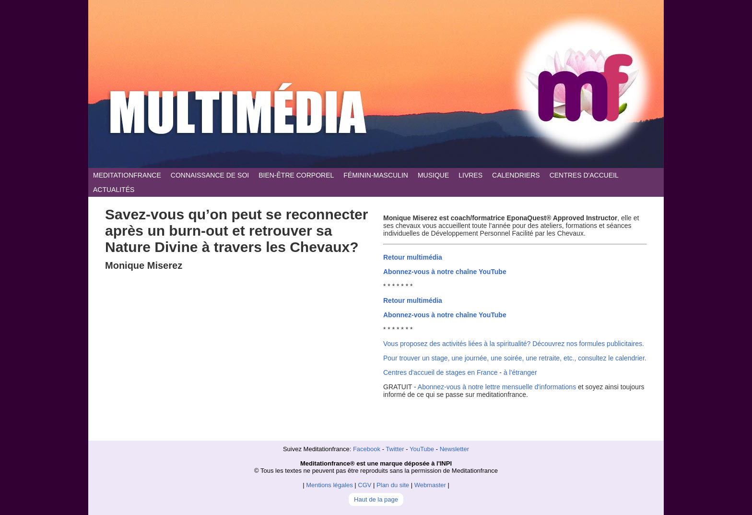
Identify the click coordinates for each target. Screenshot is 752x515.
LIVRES (470, 175)
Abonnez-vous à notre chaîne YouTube (444, 271)
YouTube (422, 449)
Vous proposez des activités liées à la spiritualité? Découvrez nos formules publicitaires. (513, 343)
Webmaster (430, 485)
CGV (364, 485)
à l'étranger (520, 372)
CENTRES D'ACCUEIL (584, 175)
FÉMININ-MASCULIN (375, 175)
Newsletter (454, 449)
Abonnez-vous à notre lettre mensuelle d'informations (497, 387)
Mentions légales (329, 485)
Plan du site (392, 485)
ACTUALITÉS (113, 189)
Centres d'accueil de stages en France (440, 372)
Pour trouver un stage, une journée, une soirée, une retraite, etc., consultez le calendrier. (514, 358)
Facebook (366, 449)
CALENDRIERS (516, 175)
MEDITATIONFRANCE (127, 175)
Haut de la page (376, 499)
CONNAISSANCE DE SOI (210, 175)
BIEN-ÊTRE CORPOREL (296, 175)
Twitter (395, 449)
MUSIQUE (433, 175)
